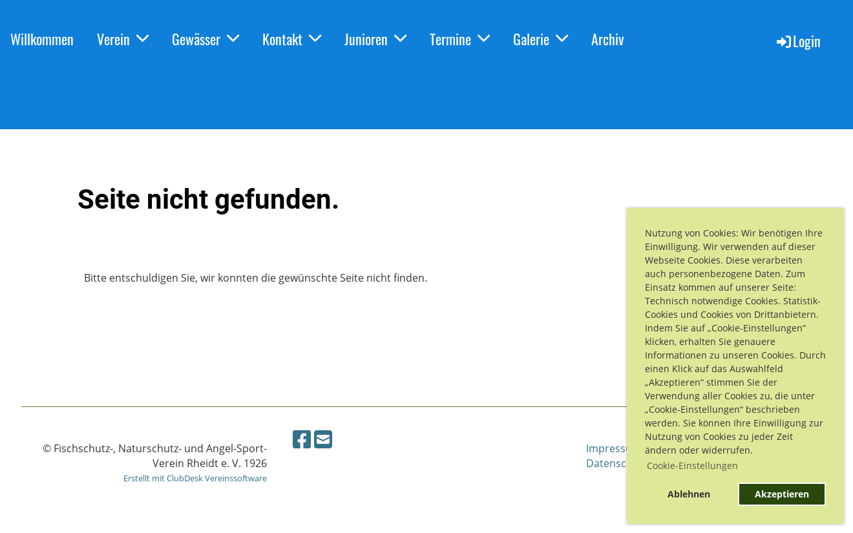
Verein (123, 38)
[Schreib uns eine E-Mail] (323, 439)
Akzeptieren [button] (782, 494)
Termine (460, 38)
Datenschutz (617, 463)
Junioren (375, 38)
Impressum (614, 448)
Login (798, 40)
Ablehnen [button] (689, 494)
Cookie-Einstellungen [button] (692, 465)
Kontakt (291, 38)
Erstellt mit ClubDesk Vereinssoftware (195, 478)
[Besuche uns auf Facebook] (302, 439)
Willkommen (42, 38)
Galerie (540, 38)
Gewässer (205, 38)
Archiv (607, 38)
